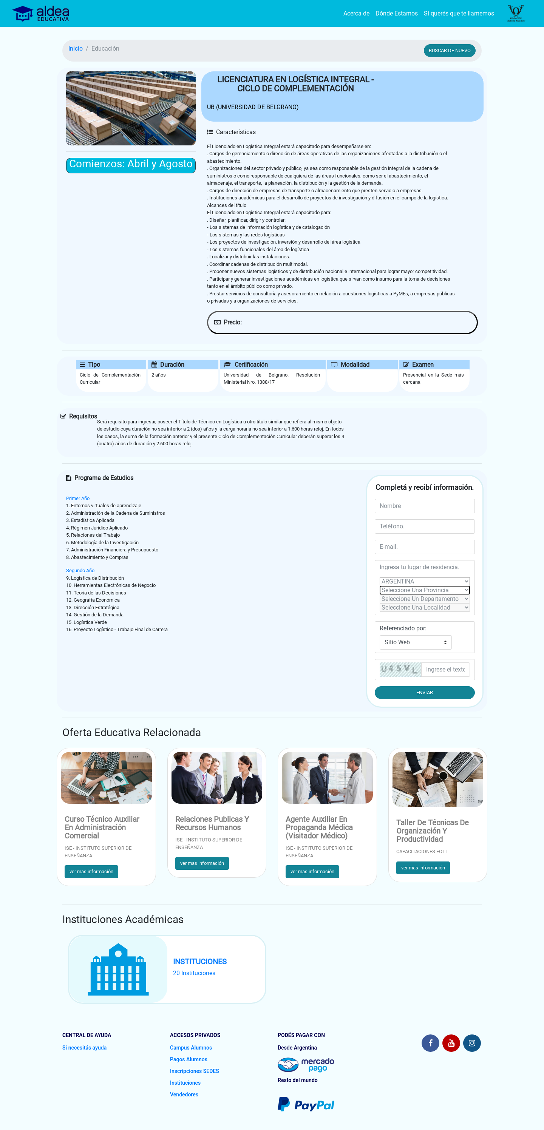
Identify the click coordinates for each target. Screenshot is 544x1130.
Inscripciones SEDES (194, 1071)
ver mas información (91, 871)
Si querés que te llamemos (459, 13)
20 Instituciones (194, 973)
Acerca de (356, 13)
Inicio (75, 48)
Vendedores (184, 1094)
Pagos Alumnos (188, 1059)
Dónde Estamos (397, 13)
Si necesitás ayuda (84, 1048)
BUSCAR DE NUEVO (450, 50)
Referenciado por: (403, 628)
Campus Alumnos (191, 1048)
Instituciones (185, 1083)
